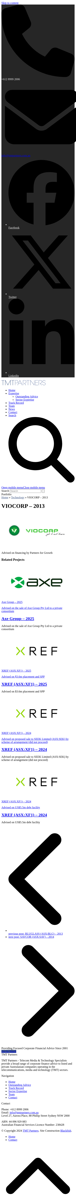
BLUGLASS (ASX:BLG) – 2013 (41, 932)
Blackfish (65, 1130)
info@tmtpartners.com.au (15, 155)
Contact (12, 1097)
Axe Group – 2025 (17, 618)
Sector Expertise (17, 1091)
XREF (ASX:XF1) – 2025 (24, 684)
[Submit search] (43, 491)
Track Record (16, 1088)
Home (11, 1081)
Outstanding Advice (19, 1084)
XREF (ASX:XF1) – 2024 (24, 749)
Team (11, 1094)
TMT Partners (31, 1130)
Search (5, 490)
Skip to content (10, 2)
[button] (23, 487)
